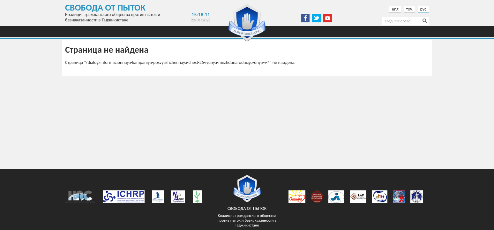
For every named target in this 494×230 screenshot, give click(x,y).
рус (423, 9)
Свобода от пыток (105, 7)
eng (395, 9)
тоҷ (409, 9)
